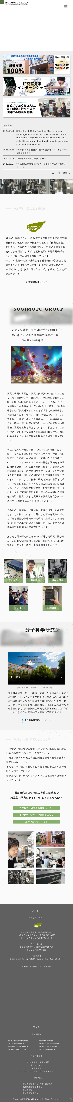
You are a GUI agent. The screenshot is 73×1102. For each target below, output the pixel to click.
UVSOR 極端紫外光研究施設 (36, 1062)
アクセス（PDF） (36, 918)
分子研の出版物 (46, 1040)
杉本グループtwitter (48, 1046)
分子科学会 (28, 1090)
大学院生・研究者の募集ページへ (36, 808)
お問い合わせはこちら (36, 821)
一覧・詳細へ (63, 173)
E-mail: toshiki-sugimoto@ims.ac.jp (26, 959)
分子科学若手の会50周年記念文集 (38, 1084)
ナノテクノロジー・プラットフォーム (36, 1071)
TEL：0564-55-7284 (53, 959)
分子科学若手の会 (31, 1093)
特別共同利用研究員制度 (19, 1040)
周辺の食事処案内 (47, 1049)
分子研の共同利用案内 (18, 1046)
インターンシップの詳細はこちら (36, 815)
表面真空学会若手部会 (33, 1087)
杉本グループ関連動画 (49, 1043)
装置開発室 (37, 1068)
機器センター (37, 1065)
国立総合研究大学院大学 (19, 1049)
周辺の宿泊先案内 (16, 1043)
